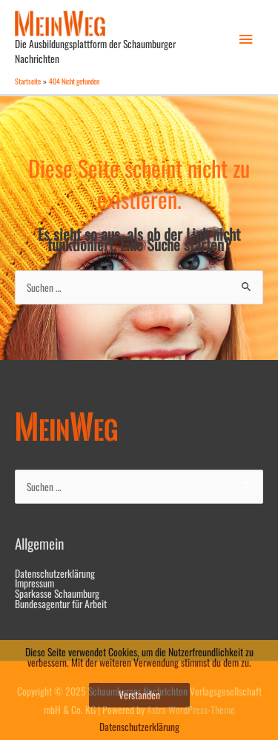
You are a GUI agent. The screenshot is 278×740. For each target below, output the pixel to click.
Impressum (34, 583)
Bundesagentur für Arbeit (61, 603)
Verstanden (139, 694)
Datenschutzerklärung (55, 573)
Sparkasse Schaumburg (57, 593)
